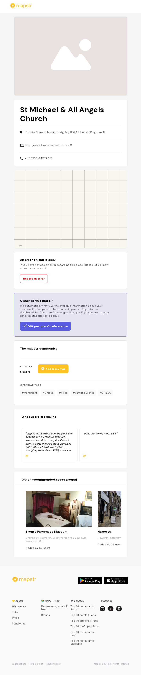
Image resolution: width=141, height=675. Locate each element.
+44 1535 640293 (38, 158)
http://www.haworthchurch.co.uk (49, 145)
